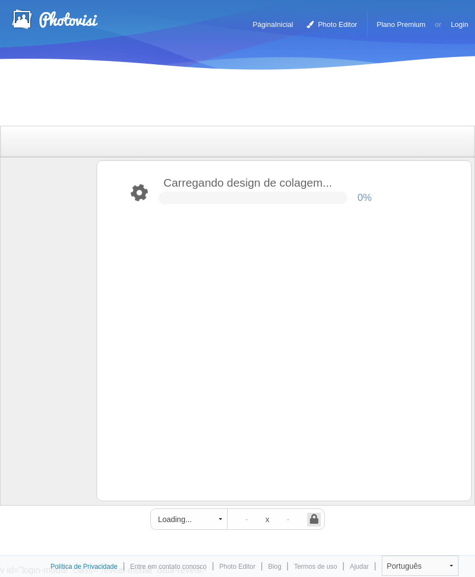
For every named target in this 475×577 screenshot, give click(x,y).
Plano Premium (401, 24)
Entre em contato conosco (168, 566)
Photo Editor (332, 24)
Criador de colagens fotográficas (54, 19)
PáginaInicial (273, 24)
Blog (274, 566)
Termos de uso (315, 566)
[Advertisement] (226, 100)
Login (459, 24)
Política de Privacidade (83, 566)
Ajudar (359, 566)
